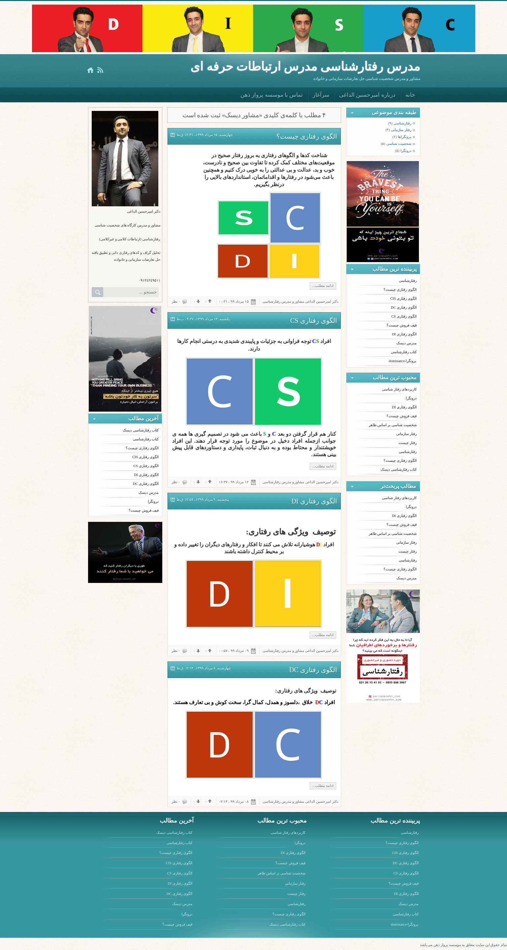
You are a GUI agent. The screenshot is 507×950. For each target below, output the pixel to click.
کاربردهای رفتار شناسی (399, 389)
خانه (410, 95)
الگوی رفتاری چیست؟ (142, 448)
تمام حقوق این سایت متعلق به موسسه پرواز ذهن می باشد (463, 945)
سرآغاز (321, 95)
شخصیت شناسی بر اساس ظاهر (393, 425)
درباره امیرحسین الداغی (367, 95)
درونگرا (153, 501)
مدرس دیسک (149, 492)
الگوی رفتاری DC (146, 484)
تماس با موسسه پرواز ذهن (271, 95)
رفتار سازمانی (406, 434)
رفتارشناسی (408, 281)
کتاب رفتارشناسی (146, 439)
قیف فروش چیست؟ (144, 510)
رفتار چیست (407, 443)
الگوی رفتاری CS (146, 466)
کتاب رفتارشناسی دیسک (141, 430)
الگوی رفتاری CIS (145, 457)
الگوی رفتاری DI (146, 475)
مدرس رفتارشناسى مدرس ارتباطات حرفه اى (305, 66)
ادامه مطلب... (322, 286)
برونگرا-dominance (403, 361)
